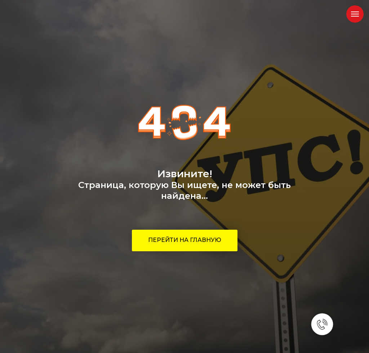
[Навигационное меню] (355, 14)
